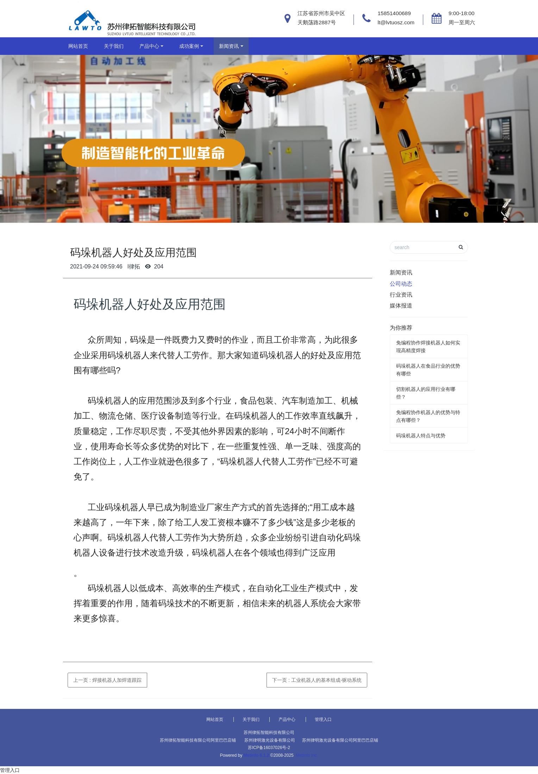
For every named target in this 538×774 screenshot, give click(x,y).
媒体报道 (401, 306)
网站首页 (78, 46)
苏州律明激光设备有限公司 (269, 740)
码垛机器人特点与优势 (420, 435)
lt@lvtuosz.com (396, 22)
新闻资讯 (229, 46)
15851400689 (394, 13)
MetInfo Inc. (307, 755)
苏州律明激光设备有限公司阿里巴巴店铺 (340, 740)
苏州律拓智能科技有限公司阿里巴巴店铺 (198, 740)
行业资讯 (401, 295)
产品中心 (149, 46)
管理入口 (323, 719)
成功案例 (189, 46)
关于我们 (114, 46)
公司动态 (401, 284)
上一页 (107, 680)
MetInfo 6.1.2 (256, 755)
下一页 (317, 680)
